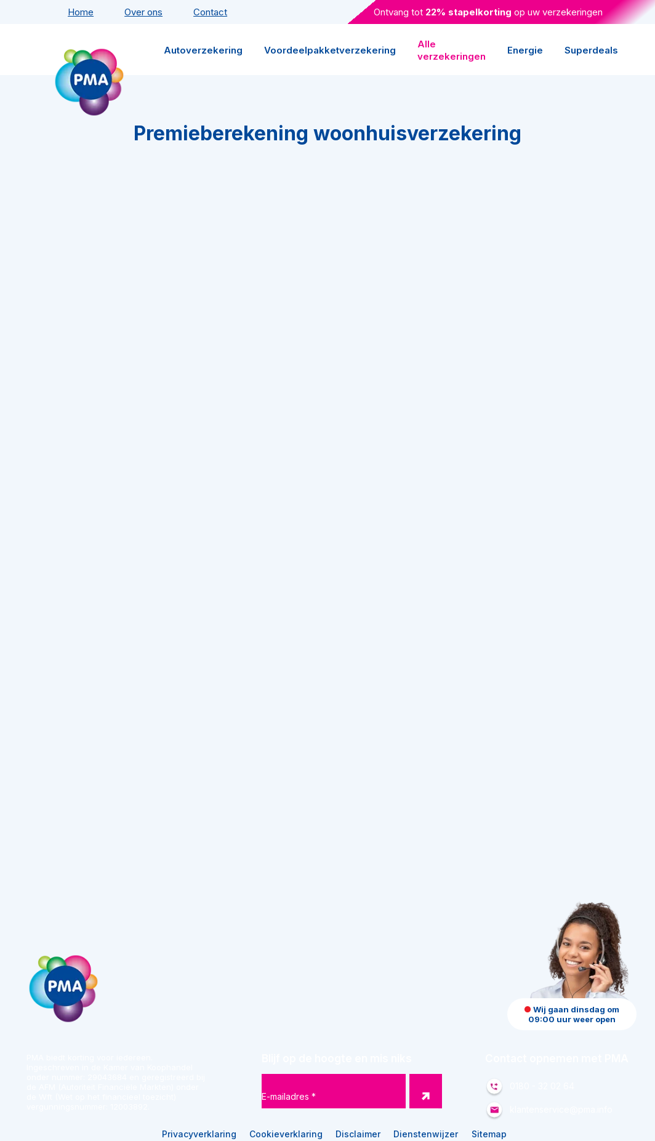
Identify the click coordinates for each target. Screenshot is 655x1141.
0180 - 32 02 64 (542, 1086)
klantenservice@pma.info (561, 1109)
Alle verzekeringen (451, 50)
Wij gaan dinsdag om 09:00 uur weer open (571, 1014)
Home (81, 12)
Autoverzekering (203, 50)
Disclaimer (358, 1134)
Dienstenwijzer (425, 1134)
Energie (525, 50)
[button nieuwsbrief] (425, 1091)
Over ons (143, 12)
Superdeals (591, 50)
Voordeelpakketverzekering (330, 50)
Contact (210, 12)
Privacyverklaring (199, 1134)
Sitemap (489, 1134)
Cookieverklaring (286, 1134)
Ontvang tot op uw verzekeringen (488, 12)
